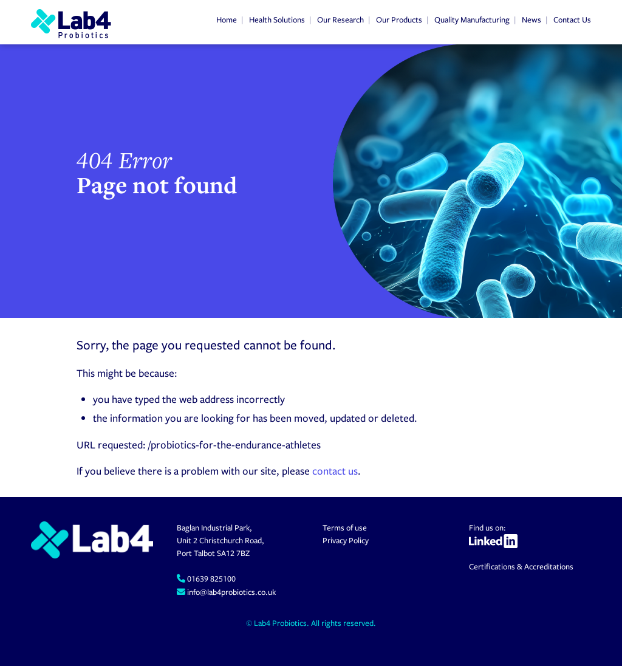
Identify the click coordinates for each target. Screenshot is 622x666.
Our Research (340, 19)
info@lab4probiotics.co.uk (230, 591)
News (531, 19)
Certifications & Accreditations (521, 566)
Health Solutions (277, 19)
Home (226, 19)
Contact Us (572, 19)
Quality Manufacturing (472, 19)
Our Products (399, 19)
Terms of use (345, 527)
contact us (335, 471)
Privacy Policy (346, 540)
